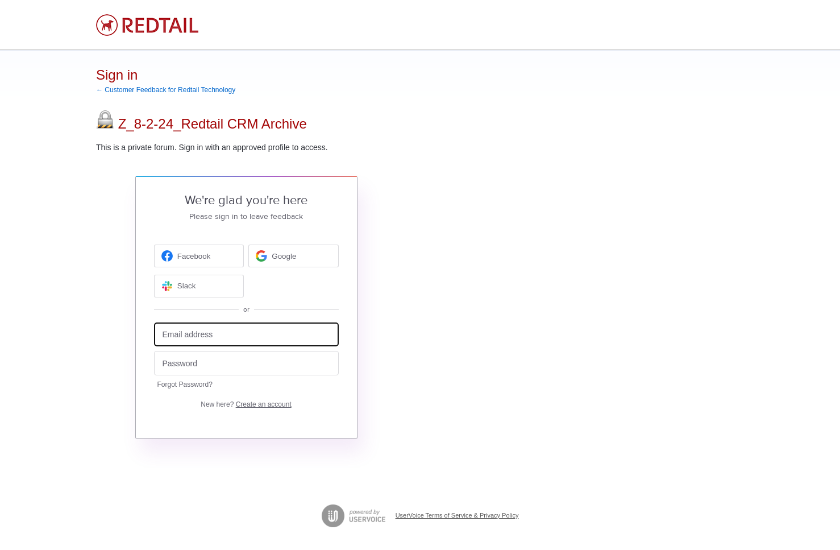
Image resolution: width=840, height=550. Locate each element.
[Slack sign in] (199, 286)
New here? (246, 404)
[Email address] (246, 334)
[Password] (246, 363)
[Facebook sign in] (199, 256)
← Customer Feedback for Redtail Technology (165, 90)
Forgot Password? (185, 384)
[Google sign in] (293, 256)
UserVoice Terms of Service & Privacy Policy (457, 515)
